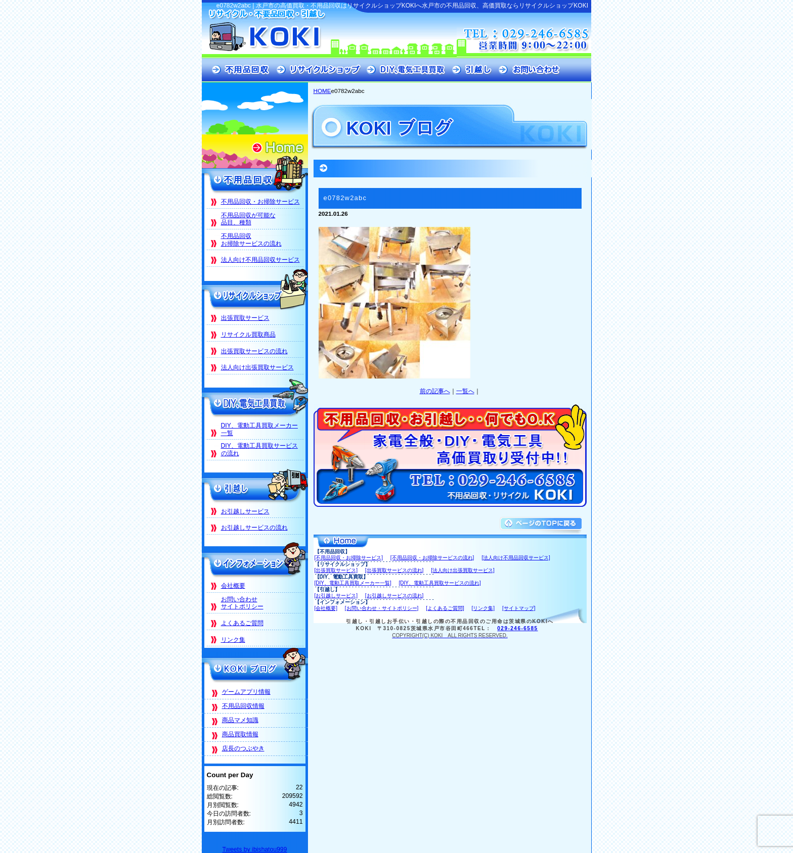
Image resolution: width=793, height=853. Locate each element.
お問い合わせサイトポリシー (242, 603)
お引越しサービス (245, 511)
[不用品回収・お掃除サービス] (349, 557)
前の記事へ (435, 391)
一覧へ (465, 391)
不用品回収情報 (243, 705)
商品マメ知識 (240, 720)
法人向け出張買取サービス (257, 367)
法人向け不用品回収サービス (260, 259)
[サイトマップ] (519, 608)
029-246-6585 (517, 628)
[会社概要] (326, 608)
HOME (322, 90)
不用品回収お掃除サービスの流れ (251, 239)
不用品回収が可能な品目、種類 (248, 219)
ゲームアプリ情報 (246, 691)
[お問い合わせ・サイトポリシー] (382, 608)
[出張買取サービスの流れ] (394, 570)
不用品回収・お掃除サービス (260, 201)
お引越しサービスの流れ (254, 527)
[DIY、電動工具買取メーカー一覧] (353, 583)
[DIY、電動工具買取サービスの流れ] (440, 583)
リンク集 (233, 639)
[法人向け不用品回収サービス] (515, 557)
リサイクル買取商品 (248, 334)
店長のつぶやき (243, 748)
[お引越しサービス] (336, 595)
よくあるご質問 (242, 623)
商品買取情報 (240, 734)
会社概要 (233, 585)
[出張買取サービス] (336, 570)
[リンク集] (483, 608)
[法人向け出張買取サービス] (463, 570)
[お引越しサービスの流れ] (394, 595)
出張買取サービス (245, 317)
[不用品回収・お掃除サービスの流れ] (432, 557)
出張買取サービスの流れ (254, 351)
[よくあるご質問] (445, 608)
